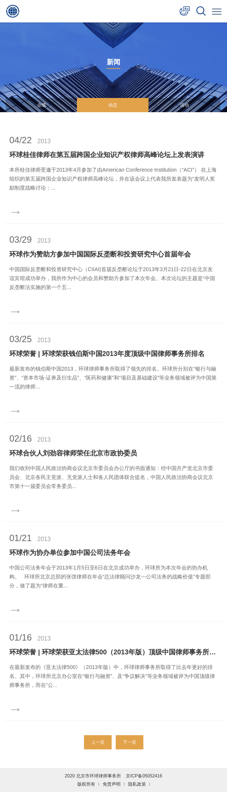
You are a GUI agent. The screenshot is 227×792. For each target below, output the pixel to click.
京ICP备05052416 (144, 776)
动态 (112, 105)
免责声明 (112, 784)
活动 (184, 105)
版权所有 (86, 784)
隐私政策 (137, 784)
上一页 (98, 742)
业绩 (41, 105)
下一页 (129, 742)
